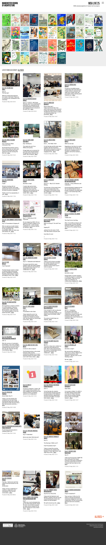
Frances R (46, 343)
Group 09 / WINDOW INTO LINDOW (30, 258)
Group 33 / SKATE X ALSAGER (50, 258)
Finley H (66, 347)
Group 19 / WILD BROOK (7, 337)
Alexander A (25, 386)
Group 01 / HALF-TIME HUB (49, 220)
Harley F (66, 271)
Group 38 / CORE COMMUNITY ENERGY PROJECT (12, 220)
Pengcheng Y (67, 386)
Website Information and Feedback (96, 525)
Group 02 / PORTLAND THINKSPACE (30, 431)
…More (31, 109)
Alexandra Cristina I (27, 216)
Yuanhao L (4, 394)
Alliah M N (4, 304)
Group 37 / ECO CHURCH (70, 306)
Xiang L (3, 89)
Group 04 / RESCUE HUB (7, 392)
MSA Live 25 (94, 3)
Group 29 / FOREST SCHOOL (28, 180)
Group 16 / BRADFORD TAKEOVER (29, 99)
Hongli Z (66, 141)
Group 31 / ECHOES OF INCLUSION (51, 306)
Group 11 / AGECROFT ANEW (70, 451)
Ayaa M (24, 432)
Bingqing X (46, 104)
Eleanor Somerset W (6, 428)
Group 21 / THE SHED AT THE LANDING (72, 214)
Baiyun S (4, 264)
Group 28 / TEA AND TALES (7, 88)
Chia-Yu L (46, 141)
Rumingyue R (67, 453)
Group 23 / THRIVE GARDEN (28, 306)
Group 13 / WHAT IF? (27, 385)
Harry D (24, 347)
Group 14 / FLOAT (5, 262)
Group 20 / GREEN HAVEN (70, 140)
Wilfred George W (47, 491)
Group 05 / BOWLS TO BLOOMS (8, 140)
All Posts (99, 516)
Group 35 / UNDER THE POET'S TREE (30, 345)
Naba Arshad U (47, 221)
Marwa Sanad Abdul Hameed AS (9, 338)
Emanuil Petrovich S (48, 386)
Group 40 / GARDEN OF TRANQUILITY (51, 437)
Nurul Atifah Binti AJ (48, 308)
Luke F (24, 259)
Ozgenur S (4, 181)
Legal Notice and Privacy (98, 527)
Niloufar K (4, 141)
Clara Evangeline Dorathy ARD (29, 499)
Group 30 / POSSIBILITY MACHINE (72, 180)
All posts (21, 70)
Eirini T (24, 308)
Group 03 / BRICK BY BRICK (49, 140)
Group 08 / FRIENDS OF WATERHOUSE (51, 385)
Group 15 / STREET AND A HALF (29, 214)
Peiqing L (46, 259)
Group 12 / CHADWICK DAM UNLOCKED (72, 490)
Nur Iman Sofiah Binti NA (70, 181)
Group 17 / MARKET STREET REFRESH (30, 497)
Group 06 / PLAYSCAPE (7, 478)
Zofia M (66, 215)
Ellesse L (4, 480)
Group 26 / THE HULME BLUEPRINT (9, 302)
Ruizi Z (66, 308)
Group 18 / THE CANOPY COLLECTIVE (51, 341)
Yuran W (45, 181)
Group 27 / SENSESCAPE (49, 180)
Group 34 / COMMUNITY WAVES (50, 490)
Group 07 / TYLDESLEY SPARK (71, 269)
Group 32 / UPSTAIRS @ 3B (70, 345)
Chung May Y (26, 141)
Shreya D (66, 86)
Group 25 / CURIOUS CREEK (70, 85)
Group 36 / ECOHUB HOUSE (7, 180)
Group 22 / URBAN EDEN (49, 103)
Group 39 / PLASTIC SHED (70, 385)
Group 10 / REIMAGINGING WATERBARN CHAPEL (12, 426)
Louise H (25, 181)
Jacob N (45, 438)
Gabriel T (25, 100)
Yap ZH (3, 221)
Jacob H (66, 491)
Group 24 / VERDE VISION (28, 140)
